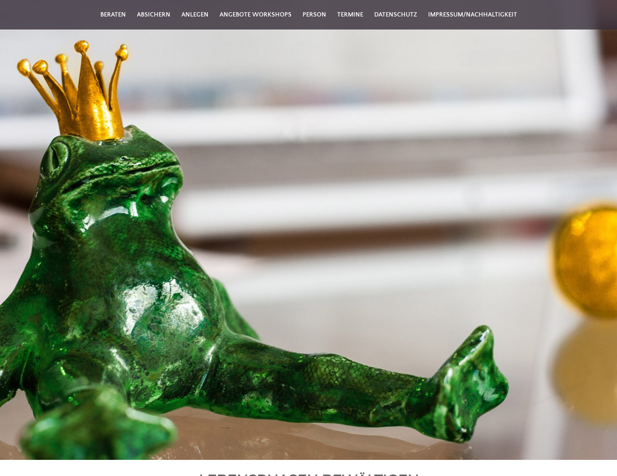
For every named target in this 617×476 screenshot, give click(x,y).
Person (314, 14)
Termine (350, 14)
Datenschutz (395, 14)
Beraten (113, 14)
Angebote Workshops (256, 14)
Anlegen (195, 14)
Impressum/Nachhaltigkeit (472, 14)
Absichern (153, 14)
